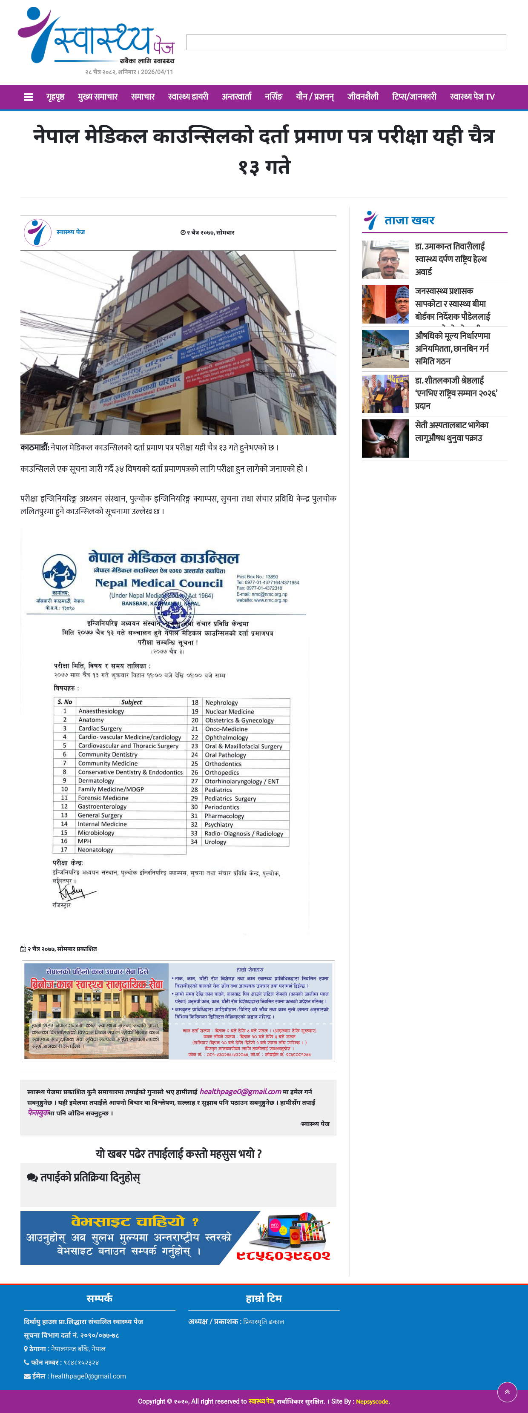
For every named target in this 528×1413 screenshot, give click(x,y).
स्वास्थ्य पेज (261, 1401)
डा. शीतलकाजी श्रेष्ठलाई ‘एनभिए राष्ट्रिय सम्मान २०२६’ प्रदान (456, 394)
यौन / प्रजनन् (315, 97)
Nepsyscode (372, 1401)
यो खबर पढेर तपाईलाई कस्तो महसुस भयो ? (178, 1155)
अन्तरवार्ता (236, 97)
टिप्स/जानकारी (414, 97)
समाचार (143, 97)
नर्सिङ (273, 97)
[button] (507, 1392)
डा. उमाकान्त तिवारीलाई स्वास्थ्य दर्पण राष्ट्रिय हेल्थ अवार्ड (451, 260)
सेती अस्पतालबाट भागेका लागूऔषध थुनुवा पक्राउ (451, 432)
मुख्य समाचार (98, 97)
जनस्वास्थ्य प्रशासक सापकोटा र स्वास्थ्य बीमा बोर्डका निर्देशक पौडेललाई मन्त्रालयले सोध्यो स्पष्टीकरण (455, 310)
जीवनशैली (363, 97)
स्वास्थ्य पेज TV (472, 97)
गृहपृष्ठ (55, 97)
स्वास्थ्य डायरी (188, 97)
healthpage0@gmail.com (240, 1092)
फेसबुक (38, 1113)
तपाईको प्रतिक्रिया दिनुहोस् (83, 1178)
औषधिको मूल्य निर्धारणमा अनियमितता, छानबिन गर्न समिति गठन (452, 349)
